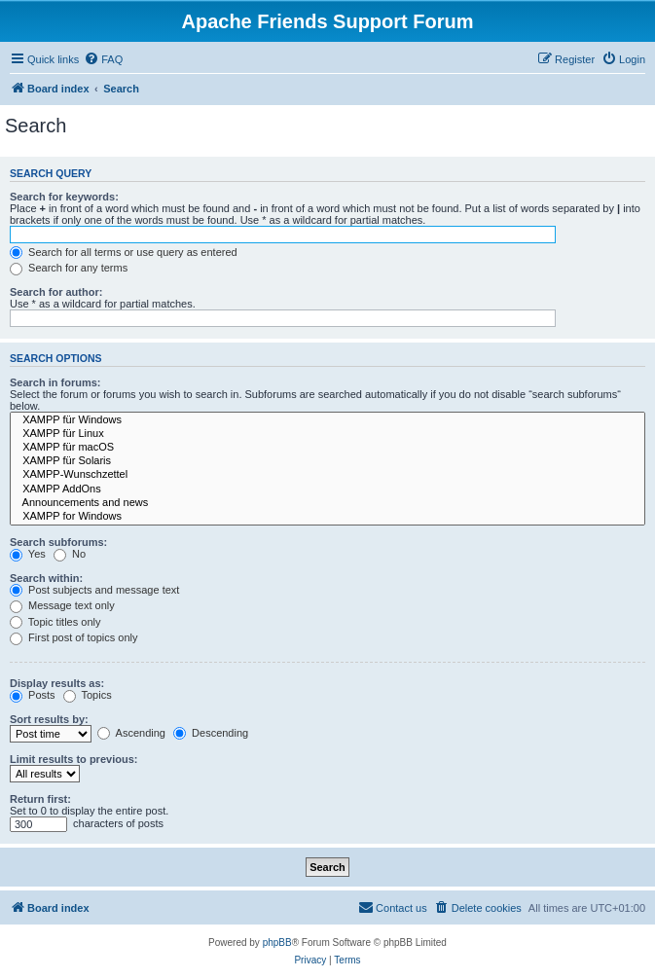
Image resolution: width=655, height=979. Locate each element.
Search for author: (56, 292)
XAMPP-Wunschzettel (327, 475)
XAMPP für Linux (327, 434)
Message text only (62, 605)
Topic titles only (55, 622)
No (70, 554)
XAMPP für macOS (327, 447)
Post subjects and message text (94, 590)
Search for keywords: (64, 196)
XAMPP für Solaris (327, 461)
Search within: (46, 578)
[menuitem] (103, 59)
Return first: (40, 799)
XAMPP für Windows (327, 420)
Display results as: (57, 683)
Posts (32, 695)
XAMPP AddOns (327, 489)
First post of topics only (74, 637)
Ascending (131, 733)
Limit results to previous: (73, 759)
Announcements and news (327, 503)
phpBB (277, 942)
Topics (87, 695)
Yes (28, 554)
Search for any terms (68, 267)
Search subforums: (58, 542)
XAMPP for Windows (327, 517)
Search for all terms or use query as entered (123, 252)
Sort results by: (49, 719)
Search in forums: (55, 382)
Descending (210, 733)
